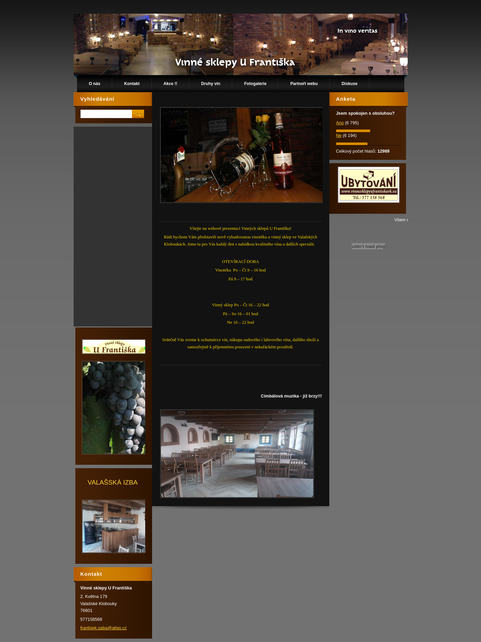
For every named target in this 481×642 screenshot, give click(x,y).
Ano (340, 122)
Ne (339, 135)
